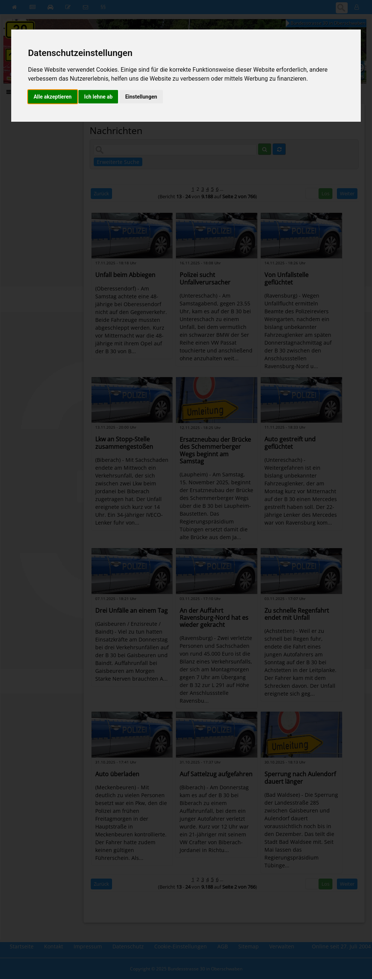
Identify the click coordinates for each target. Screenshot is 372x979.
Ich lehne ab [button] (98, 97)
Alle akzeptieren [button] (53, 97)
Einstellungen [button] (141, 97)
